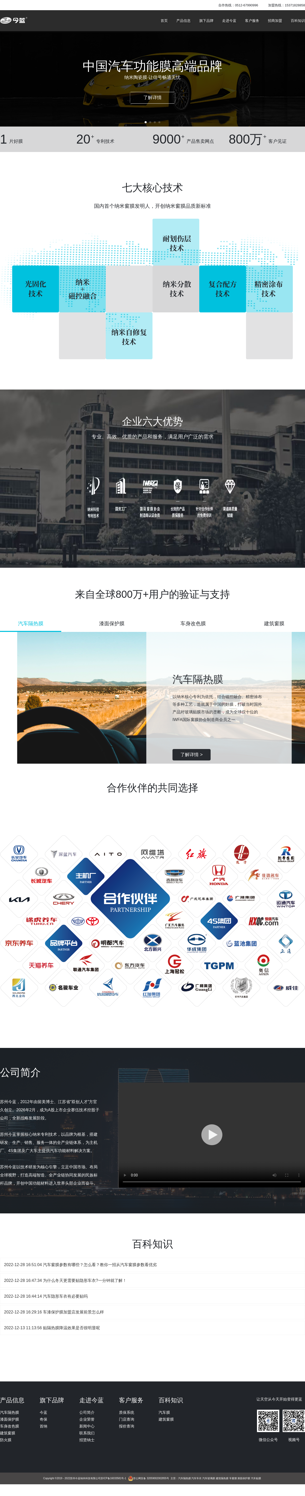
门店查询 (126, 1419)
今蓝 (43, 1412)
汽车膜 (164, 1412)
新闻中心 (87, 1426)
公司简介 (87, 1412)
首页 (164, 21)
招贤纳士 (87, 1440)
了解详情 (152, 97)
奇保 (43, 1419)
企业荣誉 (87, 1419)
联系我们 (87, 1433)
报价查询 (126, 1426)
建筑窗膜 (7, 1433)
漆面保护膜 (9, 1419)
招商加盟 (275, 21)
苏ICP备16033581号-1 (113, 1478)
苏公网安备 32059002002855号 (151, 1478)
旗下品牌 (206, 21)
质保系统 (126, 1412)
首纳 (43, 1426)
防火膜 (5, 1440)
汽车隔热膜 (9, 1412)
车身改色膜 (9, 1426)
